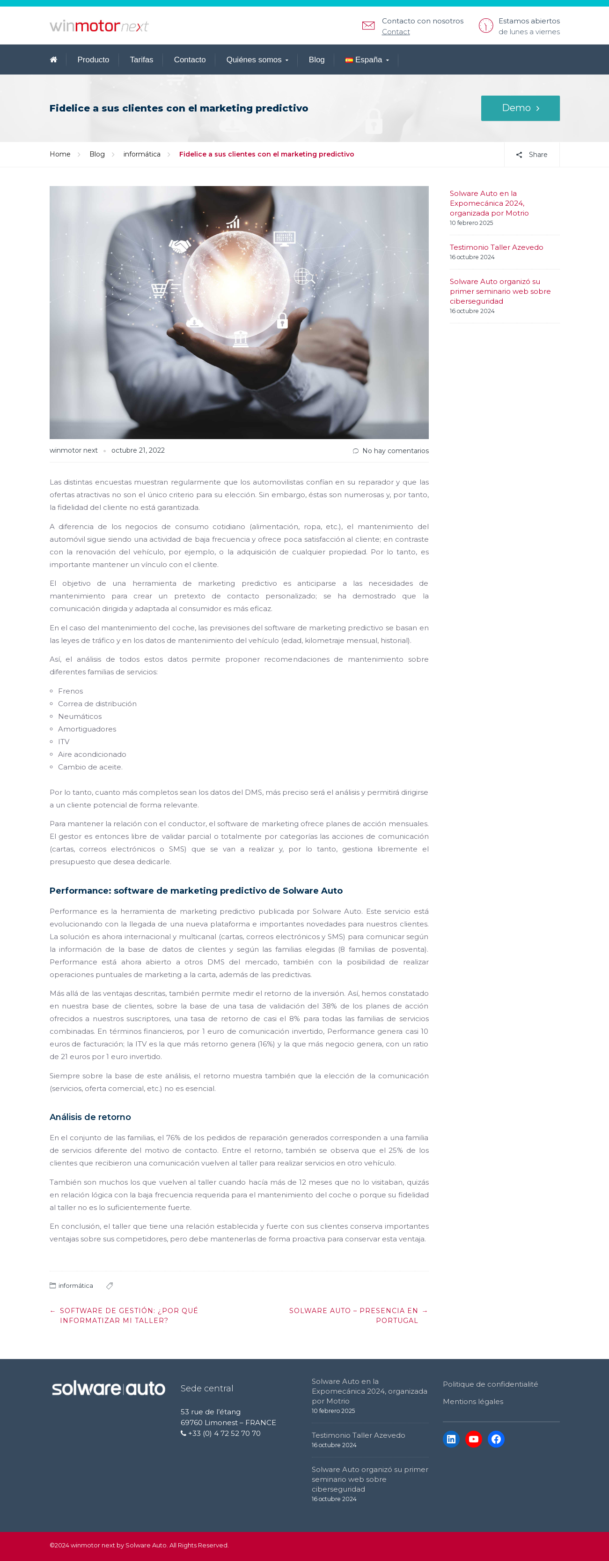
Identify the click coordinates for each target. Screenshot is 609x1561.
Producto (94, 59)
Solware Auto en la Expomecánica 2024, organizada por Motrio (489, 203)
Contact (396, 31)
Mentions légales (473, 1401)
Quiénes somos (254, 59)
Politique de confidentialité (490, 1384)
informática (142, 154)
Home (60, 154)
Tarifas (142, 59)
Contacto (190, 59)
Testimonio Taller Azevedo (496, 247)
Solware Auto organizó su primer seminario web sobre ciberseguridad (500, 291)
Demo (516, 108)
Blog (317, 59)
